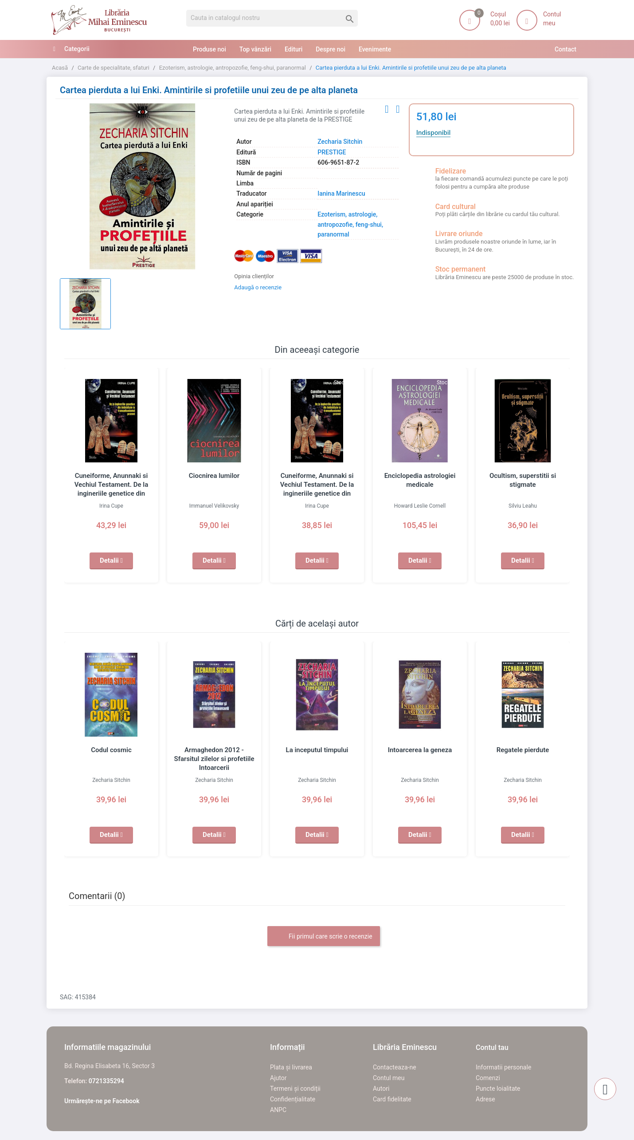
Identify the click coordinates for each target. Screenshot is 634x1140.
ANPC (278, 1109)
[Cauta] (272, 18)
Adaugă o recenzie (258, 287)
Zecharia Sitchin (339, 141)
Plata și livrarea (291, 1067)
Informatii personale (503, 1067)
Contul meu (388, 1077)
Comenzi (488, 1077)
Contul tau (492, 1047)
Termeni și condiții (295, 1088)
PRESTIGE (331, 152)
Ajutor (278, 1077)
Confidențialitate (292, 1099)
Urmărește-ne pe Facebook (102, 1100)
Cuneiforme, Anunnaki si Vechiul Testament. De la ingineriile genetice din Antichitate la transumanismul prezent (111, 493)
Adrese (485, 1099)
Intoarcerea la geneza (420, 750)
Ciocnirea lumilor (214, 476)
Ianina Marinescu (341, 193)
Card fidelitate (392, 1099)
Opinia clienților (254, 276)
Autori (381, 1088)
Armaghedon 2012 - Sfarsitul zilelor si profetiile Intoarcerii (214, 759)
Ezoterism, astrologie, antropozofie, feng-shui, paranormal (350, 224)
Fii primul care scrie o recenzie (323, 936)
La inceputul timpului (317, 750)
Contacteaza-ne (394, 1067)
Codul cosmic (111, 750)
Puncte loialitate (498, 1088)
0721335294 (106, 1081)
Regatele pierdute (523, 750)
